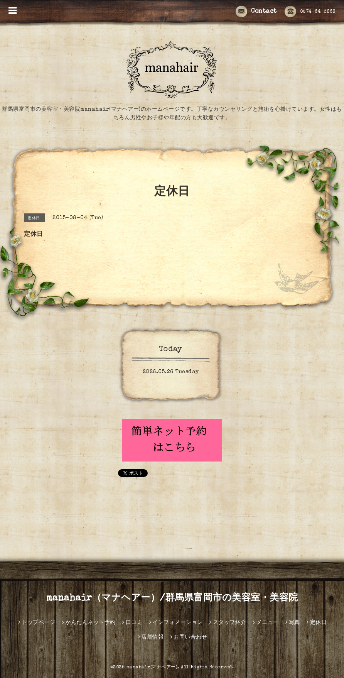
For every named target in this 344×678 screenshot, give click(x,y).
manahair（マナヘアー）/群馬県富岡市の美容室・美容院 (172, 598)
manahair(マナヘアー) (152, 667)
